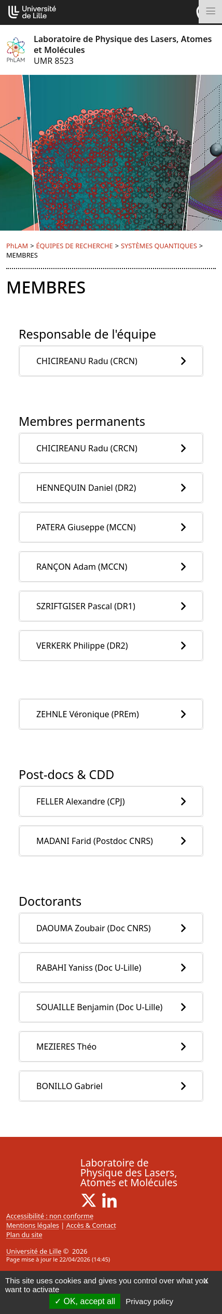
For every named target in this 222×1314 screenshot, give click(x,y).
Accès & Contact (91, 1225)
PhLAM (17, 245)
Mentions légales (32, 1225)
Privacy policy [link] (149, 1301)
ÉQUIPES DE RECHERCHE (74, 245)
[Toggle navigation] (210, 11)
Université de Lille (33, 1251)
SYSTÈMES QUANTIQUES (159, 245)
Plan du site (24, 1234)
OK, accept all (84, 1301)
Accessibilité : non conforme (49, 1216)
